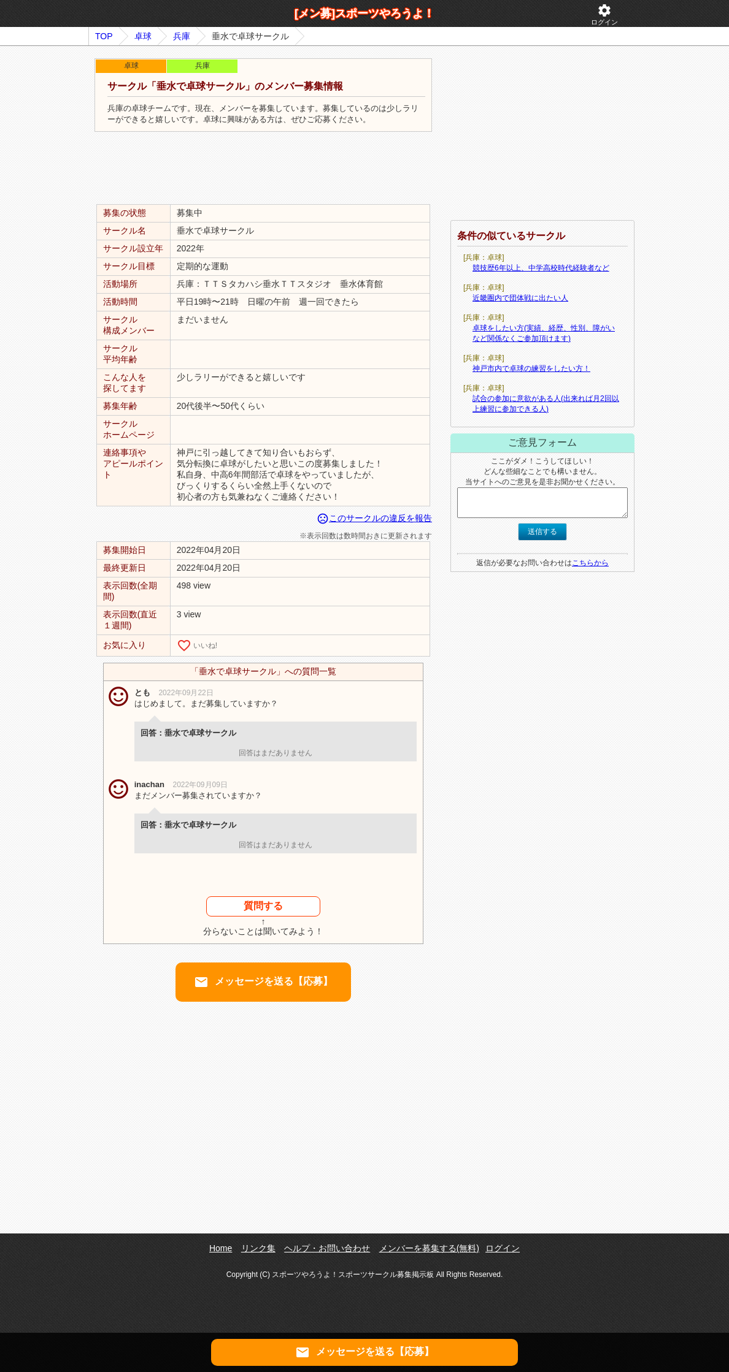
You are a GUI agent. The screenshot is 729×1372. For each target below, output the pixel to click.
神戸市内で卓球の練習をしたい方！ (531, 368)
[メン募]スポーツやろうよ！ (364, 13)
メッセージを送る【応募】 (263, 982)
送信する (542, 531)
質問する (263, 906)
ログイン (604, 14)
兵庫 (181, 36)
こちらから (590, 562)
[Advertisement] (263, 168)
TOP (104, 36)
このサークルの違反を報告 (374, 518)
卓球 (143, 36)
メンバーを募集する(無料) (429, 1248)
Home (220, 1248)
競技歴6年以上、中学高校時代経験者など (540, 268)
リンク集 (258, 1248)
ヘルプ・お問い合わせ (327, 1248)
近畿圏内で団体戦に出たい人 (520, 298)
